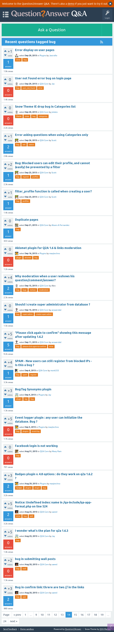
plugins (25, 431)
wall (24, 569)
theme (18, 116)
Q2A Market (105, 629)
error (18, 60)
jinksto (55, 112)
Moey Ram (56, 451)
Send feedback (10, 629)
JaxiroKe (53, 55)
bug (25, 60)
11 (48, 614)
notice (31, 145)
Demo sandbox (27, 629)
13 (62, 614)
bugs (24, 290)
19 (102, 614)
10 (42, 614)
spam (25, 375)
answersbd (56, 310)
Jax (53, 84)
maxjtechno (54, 253)
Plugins (43, 55)
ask (24, 145)
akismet (28, 258)
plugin (18, 258)
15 (75, 614)
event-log (35, 431)
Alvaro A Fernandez (60, 225)
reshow (33, 290)
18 (95, 614)
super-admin (28, 314)
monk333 (54, 370)
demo (71, 3)
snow (27, 116)
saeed (54, 512)
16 (82, 614)
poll (31, 516)
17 (88, 614)
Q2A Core (44, 84)
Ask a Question (52, 30)
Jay (49, 395)
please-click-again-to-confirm (34, 346)
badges (19, 488)
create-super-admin (44, 314)
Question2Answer (73, 629)
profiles (35, 177)
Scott (54, 140)
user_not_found (29, 88)
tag (26, 399)
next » (13, 621)
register (26, 177)
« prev (17, 614)
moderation (43, 290)
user (24, 597)
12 (55, 614)
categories (43, 116)
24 (4, 621)
